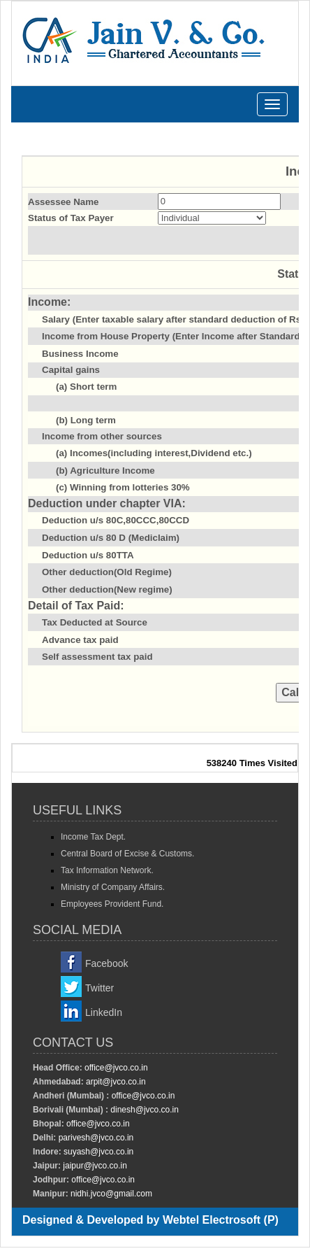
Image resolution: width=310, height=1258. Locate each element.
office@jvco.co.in (115, 1068)
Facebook (106, 963)
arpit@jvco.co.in (115, 1082)
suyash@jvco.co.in (97, 1152)
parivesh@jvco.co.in (96, 1138)
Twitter (99, 988)
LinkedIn (103, 1012)
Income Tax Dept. (93, 837)
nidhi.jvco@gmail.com (110, 1194)
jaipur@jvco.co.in (94, 1166)
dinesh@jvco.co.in (143, 1110)
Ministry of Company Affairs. (113, 887)
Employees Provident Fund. (112, 904)
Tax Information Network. (107, 870)
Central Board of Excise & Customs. (127, 853)
